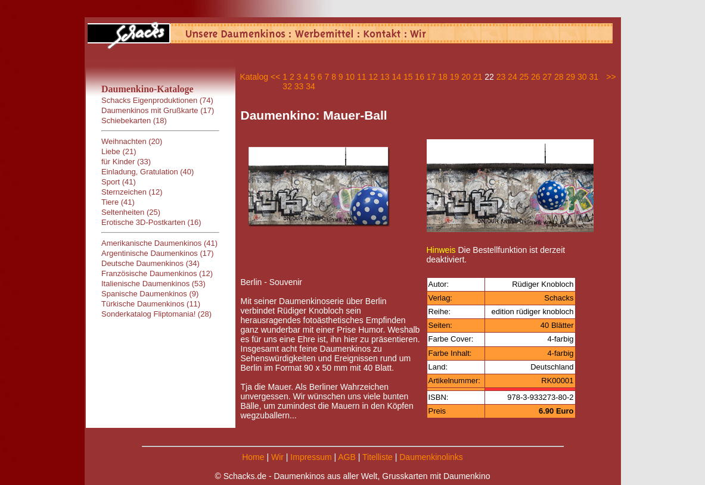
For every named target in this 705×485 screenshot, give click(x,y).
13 (385, 77)
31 (593, 77)
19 (454, 77)
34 (310, 86)
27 (547, 77)
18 (443, 77)
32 (287, 86)
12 (373, 77)
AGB (347, 457)
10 (350, 77)
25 (524, 77)
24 (512, 77)
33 (299, 86)
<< (275, 77)
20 (466, 77)
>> (611, 77)
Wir (277, 457)
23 (501, 77)
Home (253, 457)
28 (559, 77)
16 (419, 77)
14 (396, 77)
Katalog (254, 77)
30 (582, 77)
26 (536, 77)
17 (431, 77)
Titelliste (377, 457)
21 (478, 77)
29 (570, 77)
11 (362, 77)
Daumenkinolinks (431, 457)
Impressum (310, 457)
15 (408, 77)
